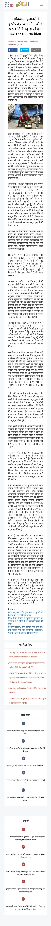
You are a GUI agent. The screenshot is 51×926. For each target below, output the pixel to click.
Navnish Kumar (22, 42)
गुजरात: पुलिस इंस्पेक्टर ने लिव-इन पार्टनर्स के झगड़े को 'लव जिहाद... (25, 765)
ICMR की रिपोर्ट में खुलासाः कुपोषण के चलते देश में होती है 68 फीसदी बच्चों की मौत (25, 621)
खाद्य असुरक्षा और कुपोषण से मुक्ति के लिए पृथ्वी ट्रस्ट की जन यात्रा (25, 614)
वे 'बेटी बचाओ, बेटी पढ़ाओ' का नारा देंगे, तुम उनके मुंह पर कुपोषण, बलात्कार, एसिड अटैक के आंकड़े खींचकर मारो (25, 629)
